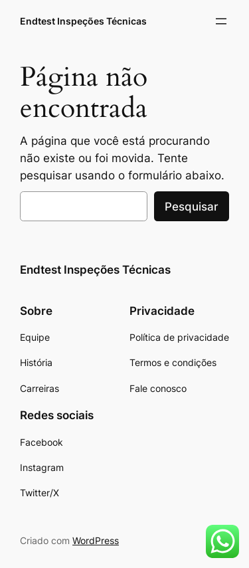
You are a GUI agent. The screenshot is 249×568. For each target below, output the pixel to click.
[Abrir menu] (221, 21)
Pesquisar (191, 206)
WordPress (95, 540)
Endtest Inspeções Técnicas (83, 21)
